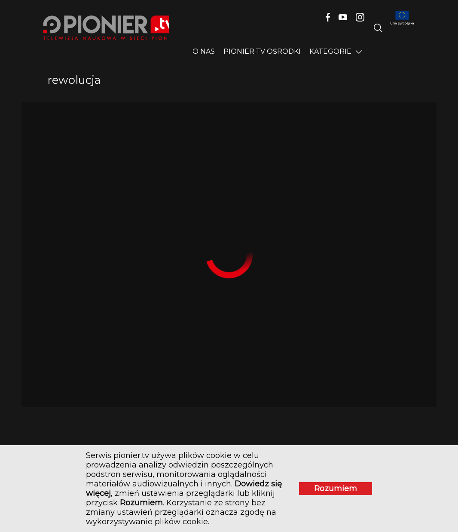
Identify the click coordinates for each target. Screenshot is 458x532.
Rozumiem (335, 488)
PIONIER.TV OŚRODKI (262, 51)
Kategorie (330, 51)
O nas (203, 51)
